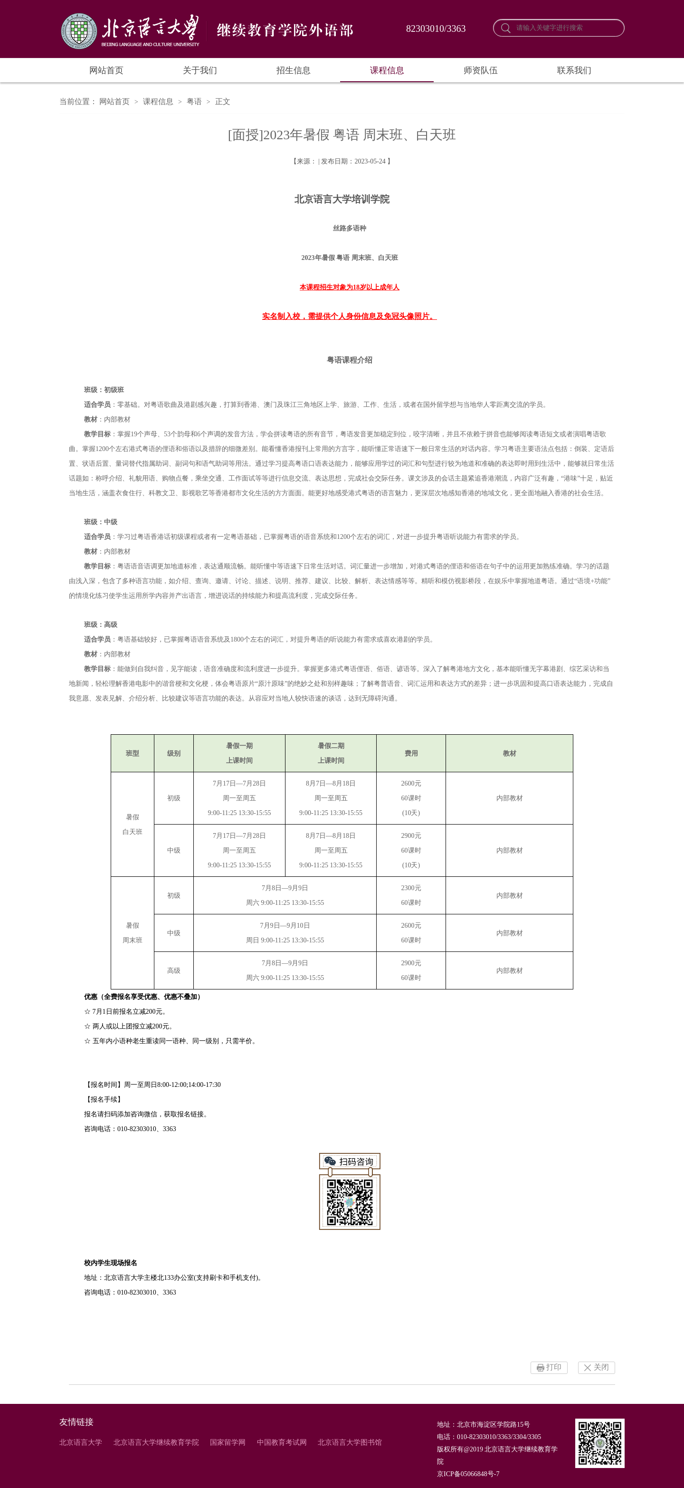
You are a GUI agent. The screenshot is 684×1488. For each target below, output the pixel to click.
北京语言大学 (80, 1442)
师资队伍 (481, 70)
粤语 (194, 101)
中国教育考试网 (282, 1442)
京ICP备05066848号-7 (468, 1474)
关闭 (601, 1367)
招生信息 (293, 70)
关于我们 (200, 70)
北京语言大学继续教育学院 (156, 1442)
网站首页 (106, 70)
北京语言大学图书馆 (350, 1442)
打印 (553, 1367)
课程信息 (387, 70)
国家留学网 (228, 1442)
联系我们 (574, 70)
